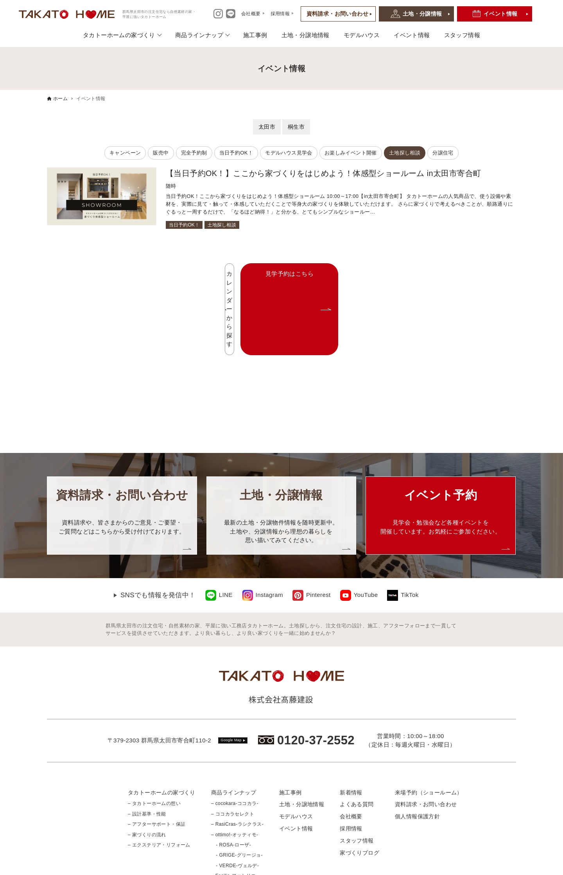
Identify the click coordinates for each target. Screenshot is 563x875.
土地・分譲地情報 (306, 35)
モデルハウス (362, 35)
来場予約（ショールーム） (429, 722)
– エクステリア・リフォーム (159, 775)
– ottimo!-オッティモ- (234, 764)
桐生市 (296, 127)
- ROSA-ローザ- (231, 775)
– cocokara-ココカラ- (234, 734)
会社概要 (351, 747)
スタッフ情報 (462, 35)
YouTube (366, 525)
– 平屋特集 (223, 816)
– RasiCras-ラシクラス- (237, 754)
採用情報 (351, 759)
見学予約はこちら (351, 274)
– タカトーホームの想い (154, 734)
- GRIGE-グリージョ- (237, 785)
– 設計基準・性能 (147, 744)
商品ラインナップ (199, 35)
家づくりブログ (359, 783)
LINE (226, 525)
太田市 (266, 127)
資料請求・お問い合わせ (337, 14)
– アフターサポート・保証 (156, 754)
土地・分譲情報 (422, 14)
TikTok (409, 525)
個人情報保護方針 (417, 747)
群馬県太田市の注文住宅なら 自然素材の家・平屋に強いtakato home (272, 867)
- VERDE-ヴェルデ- (235, 795)
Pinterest (318, 525)
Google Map (231, 670)
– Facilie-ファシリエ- (234, 806)
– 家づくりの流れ (147, 764)
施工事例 (255, 35)
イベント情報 (500, 14)
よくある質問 (356, 734)
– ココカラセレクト (232, 744)
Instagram (269, 525)
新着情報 (351, 722)
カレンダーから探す (230, 274)
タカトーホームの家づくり (119, 35)
